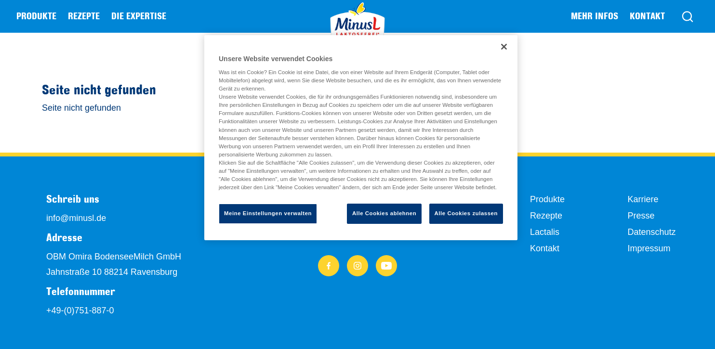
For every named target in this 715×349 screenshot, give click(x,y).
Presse (640, 215)
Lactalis (544, 232)
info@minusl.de (76, 218)
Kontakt (647, 16)
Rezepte (84, 16)
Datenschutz (651, 232)
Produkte (547, 199)
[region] (360, 137)
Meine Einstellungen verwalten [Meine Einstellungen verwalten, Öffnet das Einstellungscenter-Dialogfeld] (268, 213)
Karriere (642, 199)
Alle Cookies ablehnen (384, 213)
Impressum (648, 248)
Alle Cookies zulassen (466, 213)
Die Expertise (138, 16)
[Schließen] (504, 46)
